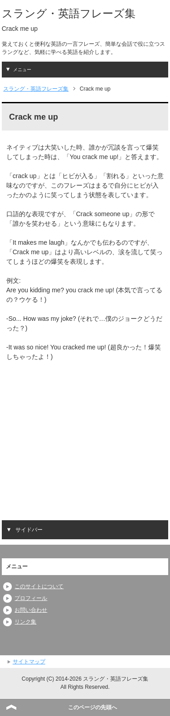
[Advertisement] (82, 434)
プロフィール (31, 598)
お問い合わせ (31, 610)
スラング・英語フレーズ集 (69, 13)
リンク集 (25, 622)
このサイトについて (39, 586)
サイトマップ (29, 661)
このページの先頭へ (92, 707)
